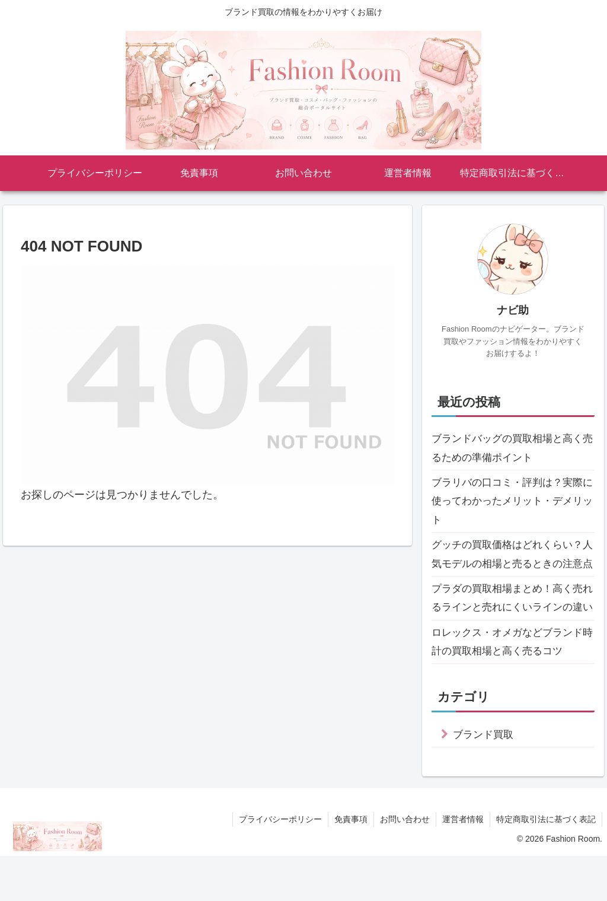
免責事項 (351, 864)
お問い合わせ (405, 864)
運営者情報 (463, 864)
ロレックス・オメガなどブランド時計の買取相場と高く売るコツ (512, 686)
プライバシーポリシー (280, 864)
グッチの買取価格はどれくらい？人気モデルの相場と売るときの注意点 (512, 567)
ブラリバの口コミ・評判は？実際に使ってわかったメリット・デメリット (512, 503)
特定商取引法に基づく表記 (546, 864)
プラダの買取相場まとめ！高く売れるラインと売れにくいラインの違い (512, 632)
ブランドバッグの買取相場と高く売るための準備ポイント (512, 448)
